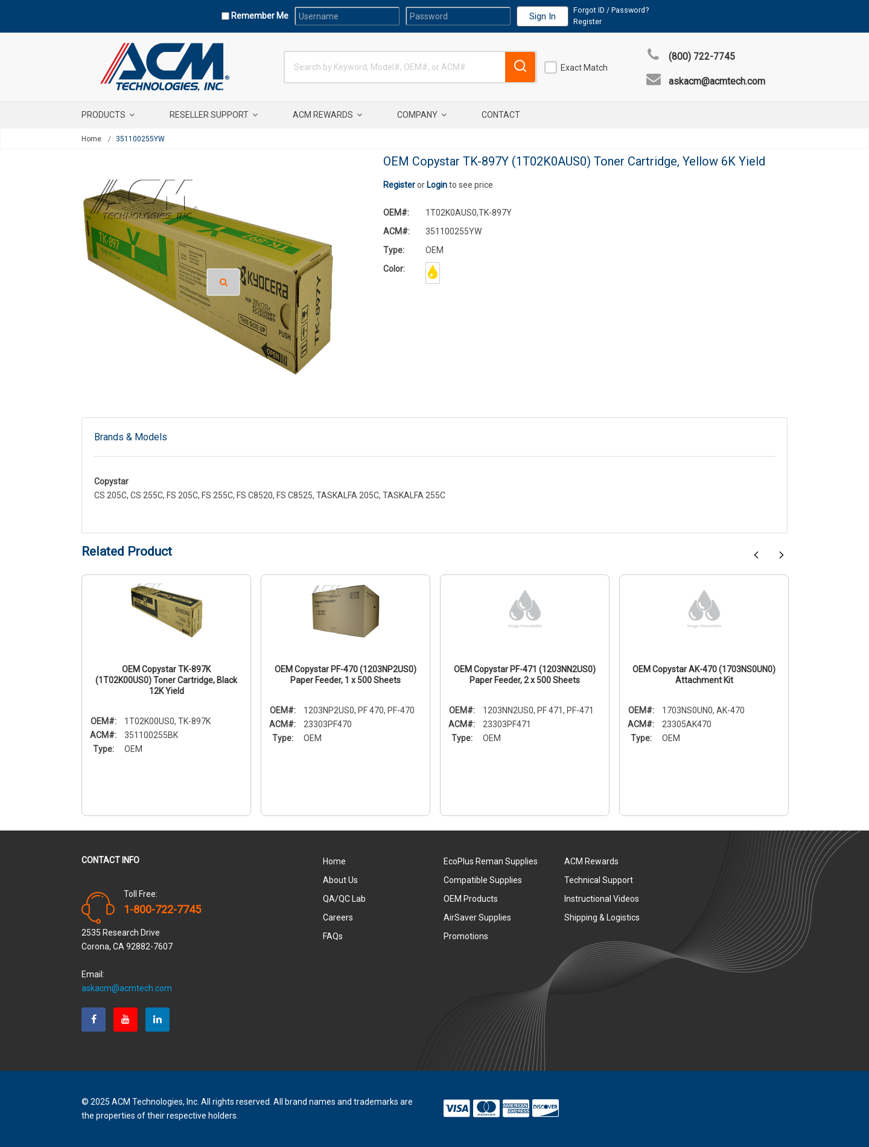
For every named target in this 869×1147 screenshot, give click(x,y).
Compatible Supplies (483, 880)
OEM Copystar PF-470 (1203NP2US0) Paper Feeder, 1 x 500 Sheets (345, 674)
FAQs (333, 936)
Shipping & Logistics (602, 917)
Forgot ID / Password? (611, 9)
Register (587, 21)
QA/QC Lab (344, 899)
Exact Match (584, 67)
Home (91, 139)
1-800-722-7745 (162, 909)
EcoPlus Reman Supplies (491, 861)
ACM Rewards (327, 115)
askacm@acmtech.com (717, 81)
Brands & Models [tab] (130, 437)
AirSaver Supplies (477, 917)
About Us (340, 880)
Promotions (466, 936)
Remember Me (258, 16)
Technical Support (598, 880)
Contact (501, 115)
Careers (338, 917)
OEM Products (471, 899)
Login (437, 185)
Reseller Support (214, 115)
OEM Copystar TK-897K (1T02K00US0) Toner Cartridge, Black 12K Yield (166, 680)
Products (108, 115)
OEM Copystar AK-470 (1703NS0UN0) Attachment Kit (703, 674)
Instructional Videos (601, 899)
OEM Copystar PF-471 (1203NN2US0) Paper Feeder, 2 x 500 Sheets (525, 674)
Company (422, 115)
